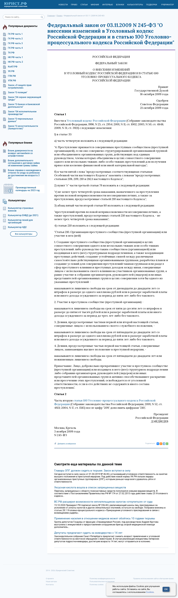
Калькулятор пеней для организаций (18, 221)
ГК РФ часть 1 (13, 34)
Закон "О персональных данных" (18, 120)
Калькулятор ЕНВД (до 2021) (20, 215)
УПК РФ (9, 80)
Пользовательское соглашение (102, 582)
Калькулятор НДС (15, 227)
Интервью (107, 4)
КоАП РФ (10, 66)
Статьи (84, 4)
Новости (63, 4)
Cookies (150, 592)
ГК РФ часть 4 (13, 48)
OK (166, 589)
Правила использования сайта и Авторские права (153, 579)
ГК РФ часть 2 (13, 38)
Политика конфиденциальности (102, 579)
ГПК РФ (9, 76)
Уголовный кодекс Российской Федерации (96, 120)
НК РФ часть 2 (13, 62)
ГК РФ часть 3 (13, 43)
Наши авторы (51, 582)
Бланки (120, 4)
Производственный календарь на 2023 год (28, 189)
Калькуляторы (135, 4)
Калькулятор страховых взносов (18, 209)
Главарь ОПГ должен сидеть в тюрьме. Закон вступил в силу (92, 470)
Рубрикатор (167, 4)
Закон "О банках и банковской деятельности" (21, 105)
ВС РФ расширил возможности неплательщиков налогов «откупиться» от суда (103, 501)
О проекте (50, 579)
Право (74, 4)
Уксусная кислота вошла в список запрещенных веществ (90, 487)
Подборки (151, 4)
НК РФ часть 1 (13, 57)
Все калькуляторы (23, 234)
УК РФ (8, 71)
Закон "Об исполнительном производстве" (19, 112)
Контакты (50, 585)
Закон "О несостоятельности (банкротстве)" (20, 127)
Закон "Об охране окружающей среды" (22, 98)
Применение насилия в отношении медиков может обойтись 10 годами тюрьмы (104, 518)
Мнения (95, 4)
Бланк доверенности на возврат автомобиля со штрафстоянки (18, 153)
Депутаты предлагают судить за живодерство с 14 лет (88, 532)
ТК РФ (8, 52)
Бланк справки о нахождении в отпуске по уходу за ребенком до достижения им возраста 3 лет (22, 174)
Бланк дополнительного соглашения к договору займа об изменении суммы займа (21, 163)
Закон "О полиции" (15, 92)
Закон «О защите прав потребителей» (17, 86)
